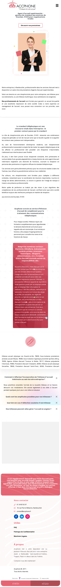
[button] (30, 25)
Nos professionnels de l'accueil (13, 101)
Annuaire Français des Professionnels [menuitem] (29, 578)
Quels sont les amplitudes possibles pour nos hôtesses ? (29, 397)
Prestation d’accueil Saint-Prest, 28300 (30, 366)
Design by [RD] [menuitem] (45, 578)
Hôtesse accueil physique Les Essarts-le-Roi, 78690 (20, 356)
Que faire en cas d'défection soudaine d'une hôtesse (28, 403)
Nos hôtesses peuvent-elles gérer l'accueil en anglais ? (28, 409)
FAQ (15, 527)
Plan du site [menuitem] (15, 578)
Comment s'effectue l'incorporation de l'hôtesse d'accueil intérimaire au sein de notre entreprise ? (29, 378)
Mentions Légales (20, 536)
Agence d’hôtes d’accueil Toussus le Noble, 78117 (25, 361)
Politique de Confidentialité (24, 532)
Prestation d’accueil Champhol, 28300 (28, 364)
